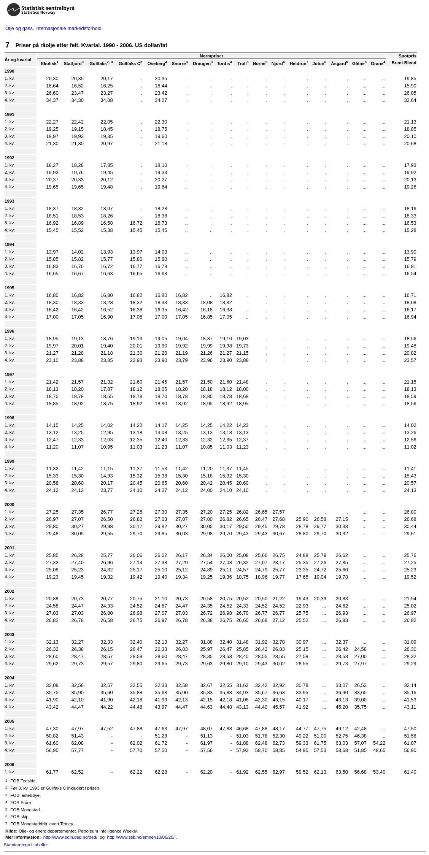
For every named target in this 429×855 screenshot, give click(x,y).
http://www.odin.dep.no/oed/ (70, 837)
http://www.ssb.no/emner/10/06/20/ (141, 837)
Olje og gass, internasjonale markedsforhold (53, 28)
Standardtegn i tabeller (26, 844)
